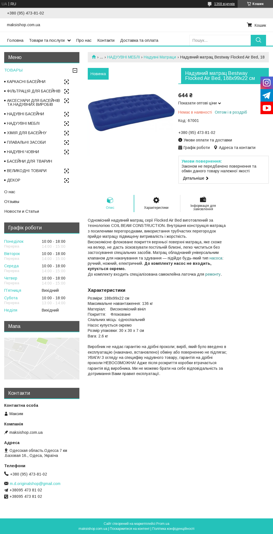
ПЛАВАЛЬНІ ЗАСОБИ (26, 142)
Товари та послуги (47, 40)
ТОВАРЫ (13, 70)
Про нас (84, 40)
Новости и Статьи (21, 211)
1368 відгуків (224, 4)
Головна (15, 40)
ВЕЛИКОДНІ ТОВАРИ (27, 170)
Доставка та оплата (139, 40)
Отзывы (11, 201)
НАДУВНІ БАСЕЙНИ (25, 114)
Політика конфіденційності (173, 529)
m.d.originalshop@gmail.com (35, 483)
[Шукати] (258, 40)
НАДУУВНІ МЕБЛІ (123, 57)
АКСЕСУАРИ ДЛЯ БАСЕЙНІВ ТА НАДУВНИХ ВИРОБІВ (33, 102)
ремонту (213, 274)
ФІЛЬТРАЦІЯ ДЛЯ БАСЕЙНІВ (33, 91)
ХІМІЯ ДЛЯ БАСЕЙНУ (27, 133)
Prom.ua (162, 524)
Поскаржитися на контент (130, 529)
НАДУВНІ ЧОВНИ (23, 152)
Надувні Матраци (160, 57)
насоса (215, 258)
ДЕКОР (13, 180)
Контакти (105, 40)
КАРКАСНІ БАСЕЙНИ (26, 81)
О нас (9, 191)
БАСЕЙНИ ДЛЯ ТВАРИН (29, 161)
